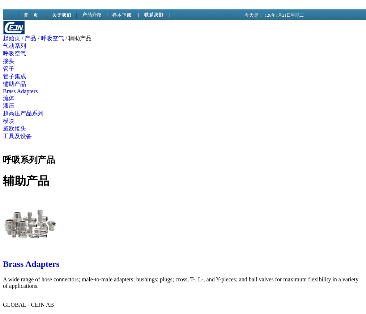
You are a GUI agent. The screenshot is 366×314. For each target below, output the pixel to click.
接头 (8, 61)
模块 (8, 121)
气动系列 (14, 46)
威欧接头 (14, 128)
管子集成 (14, 76)
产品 (30, 38)
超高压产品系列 (23, 113)
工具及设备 (17, 136)
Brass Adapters (20, 91)
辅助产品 (14, 84)
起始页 (11, 38)
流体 (8, 98)
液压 (8, 106)
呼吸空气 (52, 38)
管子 (8, 69)
